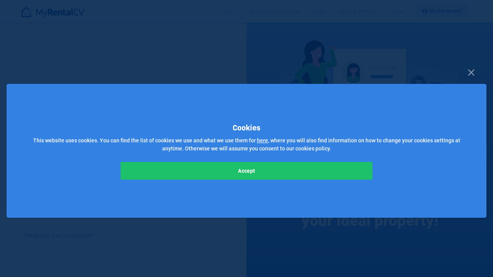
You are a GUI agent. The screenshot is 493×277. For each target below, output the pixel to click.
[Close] (471, 71)
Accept (246, 170)
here (262, 140)
